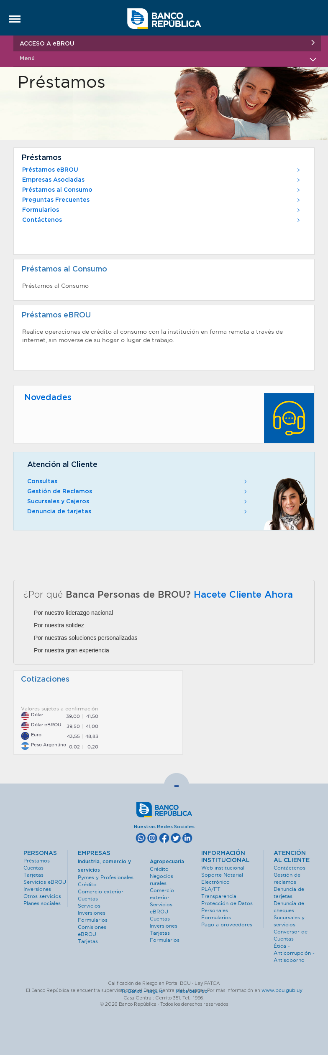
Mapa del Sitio (192, 991)
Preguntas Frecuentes (162, 200)
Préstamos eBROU (162, 170)
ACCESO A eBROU (167, 43)
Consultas (138, 481)
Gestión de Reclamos (138, 492)
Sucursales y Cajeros (138, 502)
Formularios (162, 210)
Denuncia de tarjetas (138, 512)
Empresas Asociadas (162, 180)
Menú (167, 58)
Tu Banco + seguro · (147, 991)
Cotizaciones (45, 679)
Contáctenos (162, 220)
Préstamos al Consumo (162, 190)
